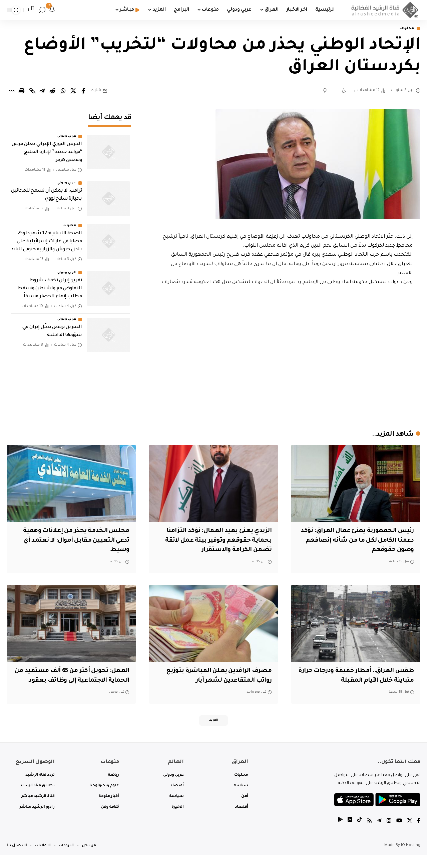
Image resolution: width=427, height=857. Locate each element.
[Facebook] (418, 823)
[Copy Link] (32, 91)
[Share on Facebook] (83, 91)
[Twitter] (409, 823)
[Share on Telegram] (42, 91)
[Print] (21, 91)
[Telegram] (378, 823)
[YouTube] (399, 823)
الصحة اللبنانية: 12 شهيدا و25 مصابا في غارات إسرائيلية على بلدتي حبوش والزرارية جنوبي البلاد (46, 237)
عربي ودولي (66, 132)
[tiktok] (358, 823)
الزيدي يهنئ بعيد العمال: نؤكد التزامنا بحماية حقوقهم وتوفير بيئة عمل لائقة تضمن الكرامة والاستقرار (216, 541)
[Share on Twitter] (73, 91)
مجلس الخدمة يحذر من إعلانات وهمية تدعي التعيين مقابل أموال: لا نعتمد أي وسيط (73, 541)
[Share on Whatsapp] (63, 91)
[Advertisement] (286, 355)
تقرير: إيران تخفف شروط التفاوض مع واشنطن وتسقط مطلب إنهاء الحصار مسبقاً (50, 284)
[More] (11, 91)
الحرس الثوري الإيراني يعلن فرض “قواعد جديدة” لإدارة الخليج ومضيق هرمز (47, 148)
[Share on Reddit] (52, 91)
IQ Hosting (410, 848)
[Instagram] (388, 823)
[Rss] (368, 823)
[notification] (52, 10)
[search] (42, 10)
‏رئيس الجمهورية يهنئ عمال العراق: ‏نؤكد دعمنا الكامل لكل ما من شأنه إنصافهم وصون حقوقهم (361, 541)
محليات (405, 29)
